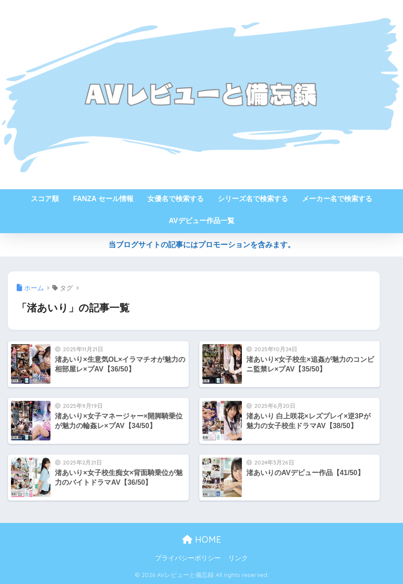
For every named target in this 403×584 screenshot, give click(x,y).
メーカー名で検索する (337, 198)
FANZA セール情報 (103, 198)
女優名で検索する (176, 198)
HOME (201, 539)
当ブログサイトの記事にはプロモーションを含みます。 (201, 245)
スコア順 (45, 198)
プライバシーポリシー (188, 558)
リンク (238, 558)
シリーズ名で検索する (253, 198)
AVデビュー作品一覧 (201, 220)
